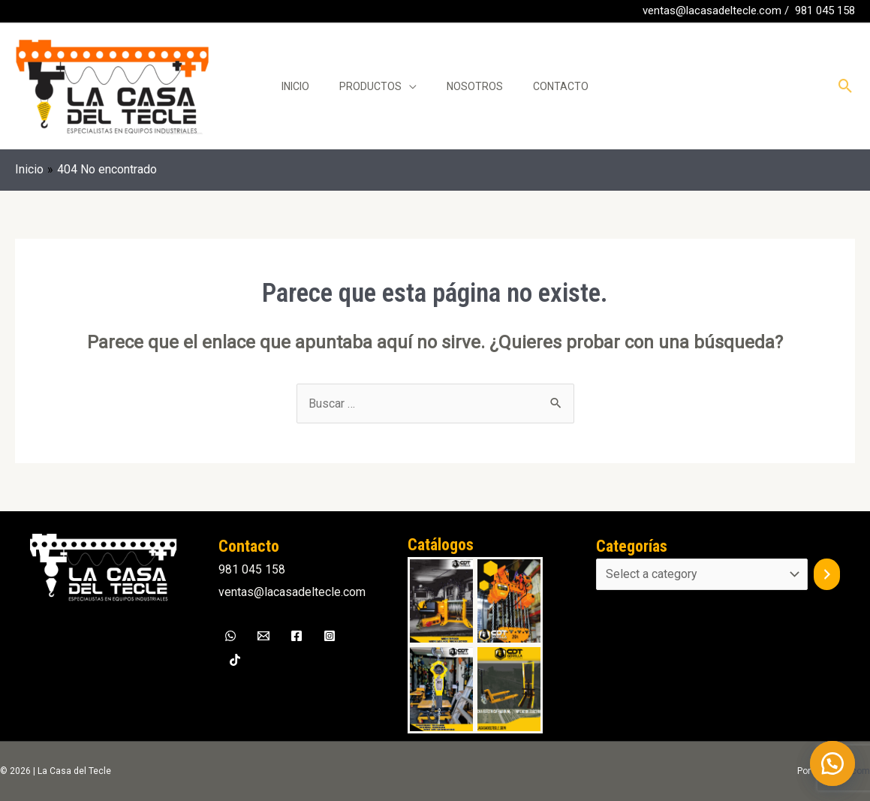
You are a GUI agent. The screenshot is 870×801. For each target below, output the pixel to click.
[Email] (263, 636)
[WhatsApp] (44, 12)
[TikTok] (235, 660)
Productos (370, 86)
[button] (832, 763)
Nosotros (475, 86)
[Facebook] (22, 12)
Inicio (295, 86)
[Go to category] (827, 574)
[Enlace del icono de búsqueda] (845, 86)
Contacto (561, 86)
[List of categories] (702, 574)
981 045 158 (825, 10)
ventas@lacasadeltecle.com (712, 10)
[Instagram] (330, 636)
